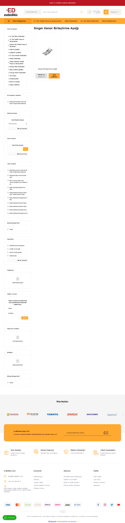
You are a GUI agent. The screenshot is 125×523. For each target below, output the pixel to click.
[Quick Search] (14, 149)
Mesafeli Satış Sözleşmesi (73, 477)
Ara (26, 149)
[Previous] (2, 414)
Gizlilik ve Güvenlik (70, 479)
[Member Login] (89, 12)
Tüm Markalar (22, 128)
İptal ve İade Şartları (71, 482)
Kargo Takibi (38, 482)
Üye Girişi (97, 479)
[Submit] (105, 433)
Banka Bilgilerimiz (109, 21)
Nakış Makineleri (71, 21)
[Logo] (11, 12)
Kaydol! (24, 318)
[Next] (123, 414)
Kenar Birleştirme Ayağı (47, 69)
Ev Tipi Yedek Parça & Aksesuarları (48, 21)
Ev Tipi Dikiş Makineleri (90, 21)
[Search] (63, 12)
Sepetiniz (97, 485)
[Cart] (112, 12)
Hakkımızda (38, 477)
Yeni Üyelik (97, 477)
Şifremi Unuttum (99, 482)
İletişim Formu (39, 488)
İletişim (36, 479)
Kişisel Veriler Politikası (72, 485)
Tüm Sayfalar (22, 260)
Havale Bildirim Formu (42, 485)
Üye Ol (98, 13)
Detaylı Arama (22, 154)
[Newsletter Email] (87, 433)
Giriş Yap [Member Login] (96, 11)
